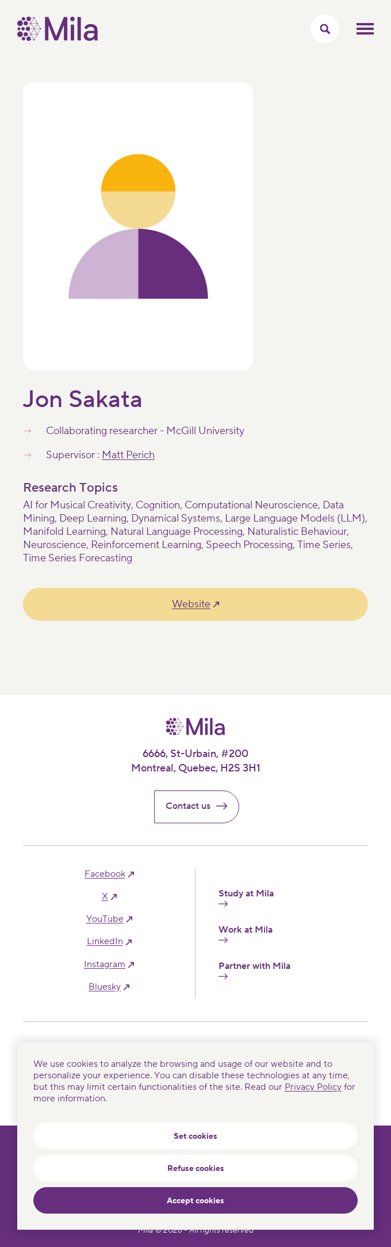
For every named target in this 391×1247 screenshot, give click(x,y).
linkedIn (105, 941)
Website (191, 604)
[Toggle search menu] (324, 28)
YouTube (105, 919)
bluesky (105, 987)
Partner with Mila (254, 970)
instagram (104, 964)
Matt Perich (128, 455)
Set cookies (195, 1136)
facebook (105, 874)
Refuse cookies (195, 1169)
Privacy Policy (313, 1087)
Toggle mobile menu (365, 28)
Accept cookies (195, 1201)
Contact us (201, 806)
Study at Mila (246, 897)
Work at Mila (245, 934)
